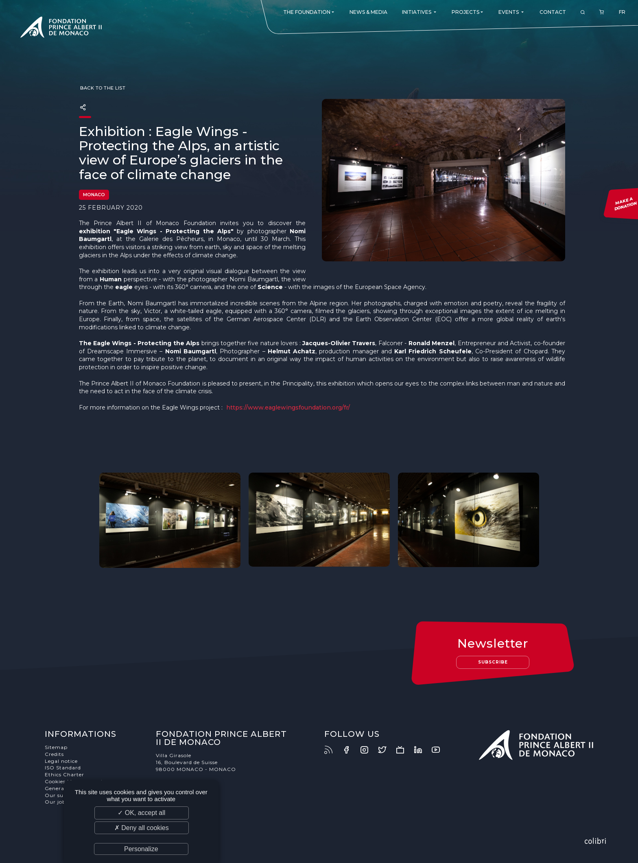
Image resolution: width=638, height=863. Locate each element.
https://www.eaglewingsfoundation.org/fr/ (288, 407)
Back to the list (102, 88)
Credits (54, 754)
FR (622, 12)
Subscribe (493, 662)
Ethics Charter (64, 774)
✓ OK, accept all (141, 812)
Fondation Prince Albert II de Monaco (61, 28)
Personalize (141, 848)
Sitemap (56, 747)
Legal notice (61, 761)
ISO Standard (63, 767)
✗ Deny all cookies (141, 827)
